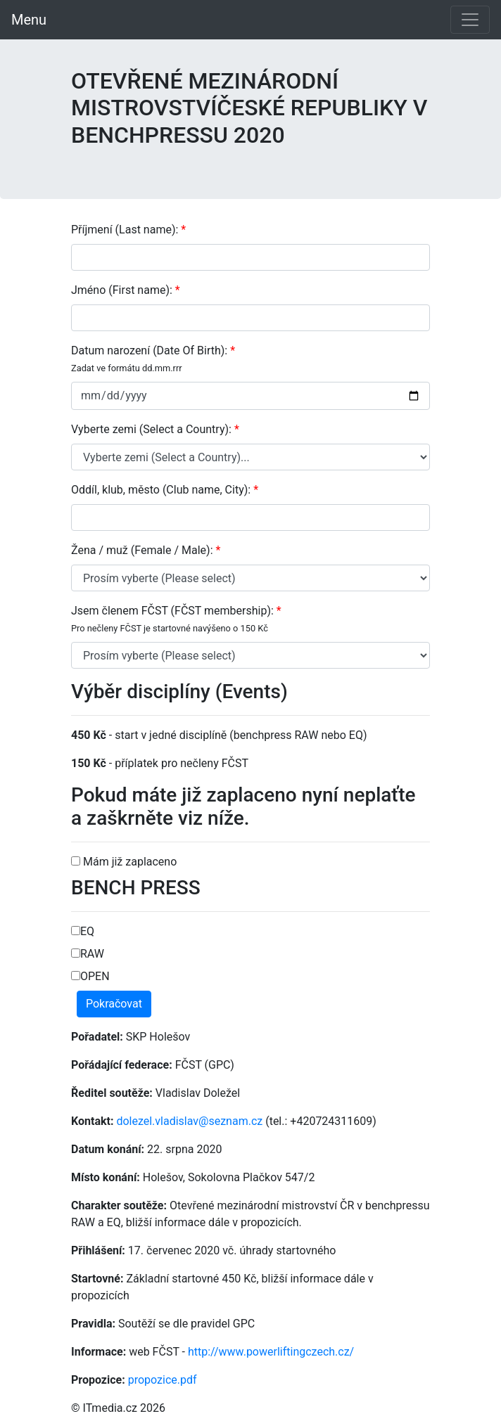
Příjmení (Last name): (128, 229)
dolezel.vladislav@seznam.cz (189, 1121)
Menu (28, 19)
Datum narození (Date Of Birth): (153, 358)
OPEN (90, 976)
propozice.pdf (162, 1380)
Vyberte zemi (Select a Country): (155, 429)
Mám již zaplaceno (124, 861)
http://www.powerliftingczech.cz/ (271, 1351)
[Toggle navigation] (470, 20)
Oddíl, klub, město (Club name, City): (164, 489)
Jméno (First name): (125, 290)
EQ (82, 931)
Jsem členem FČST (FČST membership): (176, 618)
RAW (87, 953)
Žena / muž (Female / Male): (145, 550)
